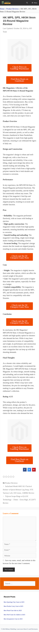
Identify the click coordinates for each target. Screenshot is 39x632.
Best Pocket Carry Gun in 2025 (13, 606)
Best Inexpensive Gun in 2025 (13, 619)
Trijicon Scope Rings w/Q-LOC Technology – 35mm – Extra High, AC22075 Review (19, 499)
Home (2, 9)
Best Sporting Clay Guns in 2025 (14, 602)
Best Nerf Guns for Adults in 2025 (14, 615)
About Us (26, 629)
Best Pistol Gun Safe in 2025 (13, 610)
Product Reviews (12, 9)
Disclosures (34, 629)
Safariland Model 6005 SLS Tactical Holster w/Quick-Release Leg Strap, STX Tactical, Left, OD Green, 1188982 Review (18, 489)
